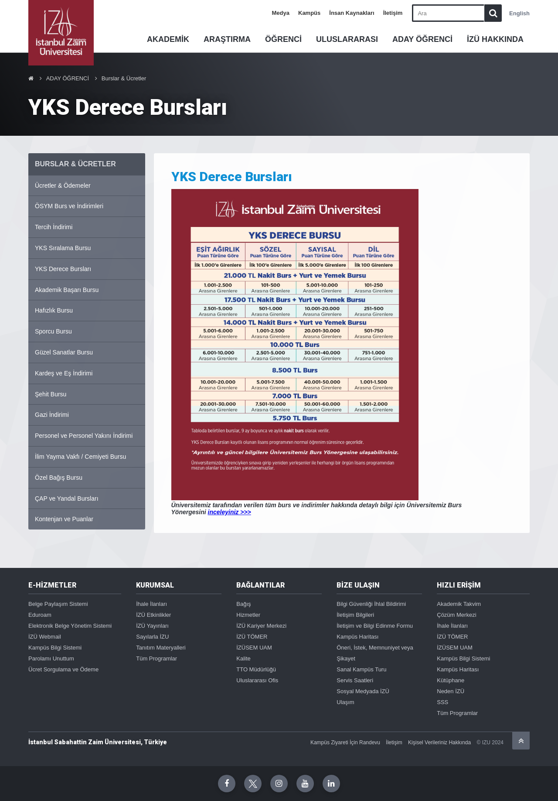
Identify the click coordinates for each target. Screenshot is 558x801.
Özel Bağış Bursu (58, 477)
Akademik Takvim (459, 604)
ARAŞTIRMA (227, 39)
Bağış (243, 604)
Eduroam (39, 615)
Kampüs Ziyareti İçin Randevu (345, 742)
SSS (442, 702)
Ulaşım (345, 702)
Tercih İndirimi (53, 226)
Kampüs (309, 13)
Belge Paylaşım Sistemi (58, 604)
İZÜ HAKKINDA (495, 39)
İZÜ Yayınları (152, 625)
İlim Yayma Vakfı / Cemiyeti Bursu (80, 456)
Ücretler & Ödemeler (63, 185)
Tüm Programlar (156, 658)
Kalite (243, 658)
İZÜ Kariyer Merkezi (261, 625)
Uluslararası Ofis (257, 680)
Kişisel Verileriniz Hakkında (439, 742)
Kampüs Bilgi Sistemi (55, 647)
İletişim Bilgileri (355, 615)
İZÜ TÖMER (251, 636)
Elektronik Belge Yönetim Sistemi (70, 625)
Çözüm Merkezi (456, 615)
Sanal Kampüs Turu (361, 669)
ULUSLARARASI (347, 39)
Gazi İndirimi (52, 414)
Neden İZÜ (450, 691)
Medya (280, 13)
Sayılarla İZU (152, 636)
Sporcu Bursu (53, 331)
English (519, 13)
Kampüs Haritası (357, 636)
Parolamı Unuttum (51, 658)
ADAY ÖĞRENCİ (422, 39)
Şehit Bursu (50, 394)
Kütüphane (450, 680)
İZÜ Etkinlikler (153, 615)
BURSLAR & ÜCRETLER (75, 164)
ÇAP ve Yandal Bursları (67, 498)
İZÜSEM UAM (254, 647)
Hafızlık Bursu (54, 310)
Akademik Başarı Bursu (67, 289)
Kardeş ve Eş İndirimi (63, 373)
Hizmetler (248, 615)
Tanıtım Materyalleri (160, 647)
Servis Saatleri (355, 680)
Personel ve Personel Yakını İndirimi (84, 435)
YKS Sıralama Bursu (63, 247)
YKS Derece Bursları (63, 268)
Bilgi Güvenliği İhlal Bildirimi (371, 604)
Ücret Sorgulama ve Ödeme (63, 669)
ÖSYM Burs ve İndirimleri (69, 206)
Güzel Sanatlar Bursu (64, 352)
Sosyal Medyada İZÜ (363, 691)
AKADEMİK (168, 39)
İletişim (393, 13)
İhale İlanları (151, 604)
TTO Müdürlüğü (256, 669)
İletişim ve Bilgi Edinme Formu (375, 625)
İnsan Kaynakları (351, 13)
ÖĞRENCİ (283, 39)
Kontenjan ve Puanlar (64, 519)
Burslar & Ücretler (124, 78)
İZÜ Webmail (44, 636)
